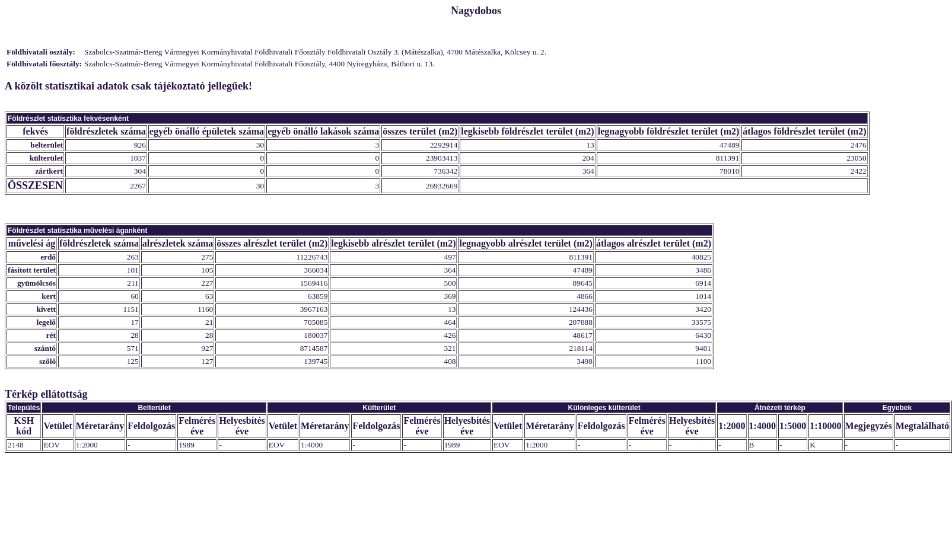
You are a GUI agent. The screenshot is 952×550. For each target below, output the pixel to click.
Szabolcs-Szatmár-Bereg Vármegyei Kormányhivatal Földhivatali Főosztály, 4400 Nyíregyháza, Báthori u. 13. (259, 63)
